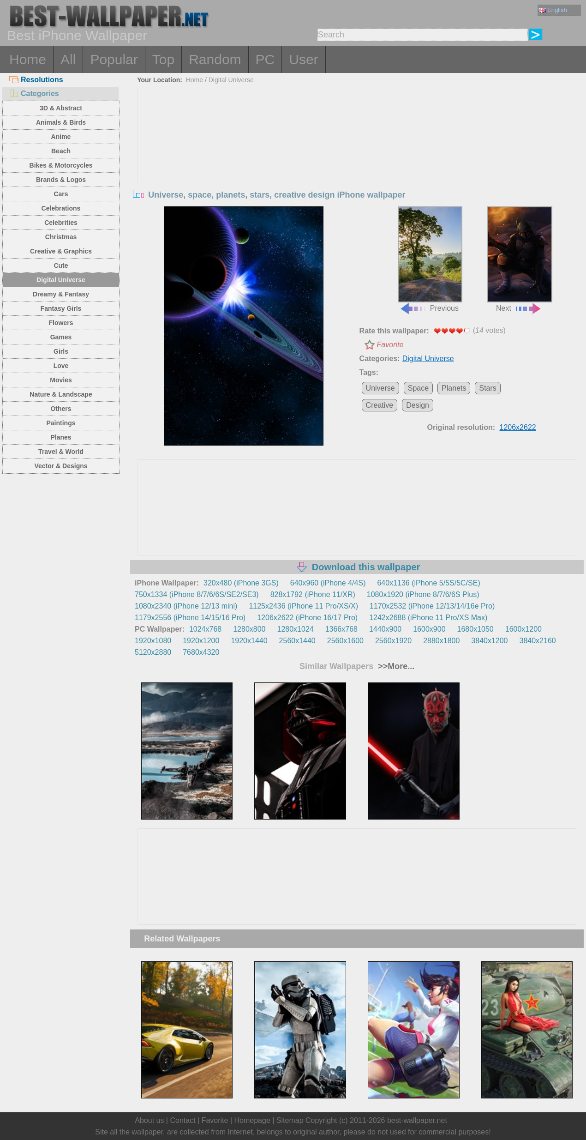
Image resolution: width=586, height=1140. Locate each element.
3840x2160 (538, 641)
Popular (114, 59)
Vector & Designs (60, 466)
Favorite (390, 345)
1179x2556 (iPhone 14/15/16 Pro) (190, 617)
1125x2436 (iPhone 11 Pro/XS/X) (303, 606)
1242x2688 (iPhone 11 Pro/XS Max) (428, 617)
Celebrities (61, 222)
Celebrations (61, 208)
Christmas (61, 237)
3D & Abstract (61, 108)
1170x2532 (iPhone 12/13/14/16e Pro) (432, 606)
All (68, 59)
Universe (380, 388)
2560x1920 (393, 641)
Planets (454, 388)
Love (61, 365)
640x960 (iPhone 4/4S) (328, 583)
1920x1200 (201, 641)
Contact (182, 1120)
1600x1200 (523, 629)
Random (215, 59)
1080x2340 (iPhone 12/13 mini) (186, 606)
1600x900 (429, 629)
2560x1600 (345, 641)
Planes (60, 437)
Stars (487, 388)
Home (27, 59)
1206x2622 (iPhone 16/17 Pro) (307, 617)
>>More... (395, 666)
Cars (61, 194)
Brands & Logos (61, 179)
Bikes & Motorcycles (61, 165)
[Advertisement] (357, 156)
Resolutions (36, 80)
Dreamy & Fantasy (61, 294)
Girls (61, 351)
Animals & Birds (61, 122)
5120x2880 (153, 652)
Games (61, 337)
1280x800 (249, 629)
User (303, 59)
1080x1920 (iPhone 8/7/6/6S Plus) (423, 594)
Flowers (61, 322)
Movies (61, 380)
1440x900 (385, 629)
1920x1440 (249, 641)
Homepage (252, 1120)
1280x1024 (295, 629)
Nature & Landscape (61, 394)
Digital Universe (60, 279)
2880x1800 (441, 641)
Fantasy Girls (61, 308)
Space (418, 388)
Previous (430, 259)
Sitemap (290, 1120)
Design (417, 405)
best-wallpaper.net (417, 1120)
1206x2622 (518, 427)
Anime (61, 136)
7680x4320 (201, 652)
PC (265, 59)
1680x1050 (475, 629)
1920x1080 (153, 641)
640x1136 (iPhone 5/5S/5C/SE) (428, 583)
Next (519, 259)
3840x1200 (489, 641)
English (552, 9)
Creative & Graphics (61, 251)
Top (163, 59)
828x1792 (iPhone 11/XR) (312, 594)
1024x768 (205, 629)
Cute (61, 265)
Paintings (60, 423)
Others (60, 408)
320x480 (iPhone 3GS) (241, 583)
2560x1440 (297, 641)
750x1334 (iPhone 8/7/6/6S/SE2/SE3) (197, 594)
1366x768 (341, 629)
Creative (380, 405)
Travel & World (61, 451)
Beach (61, 151)
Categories (34, 93)
